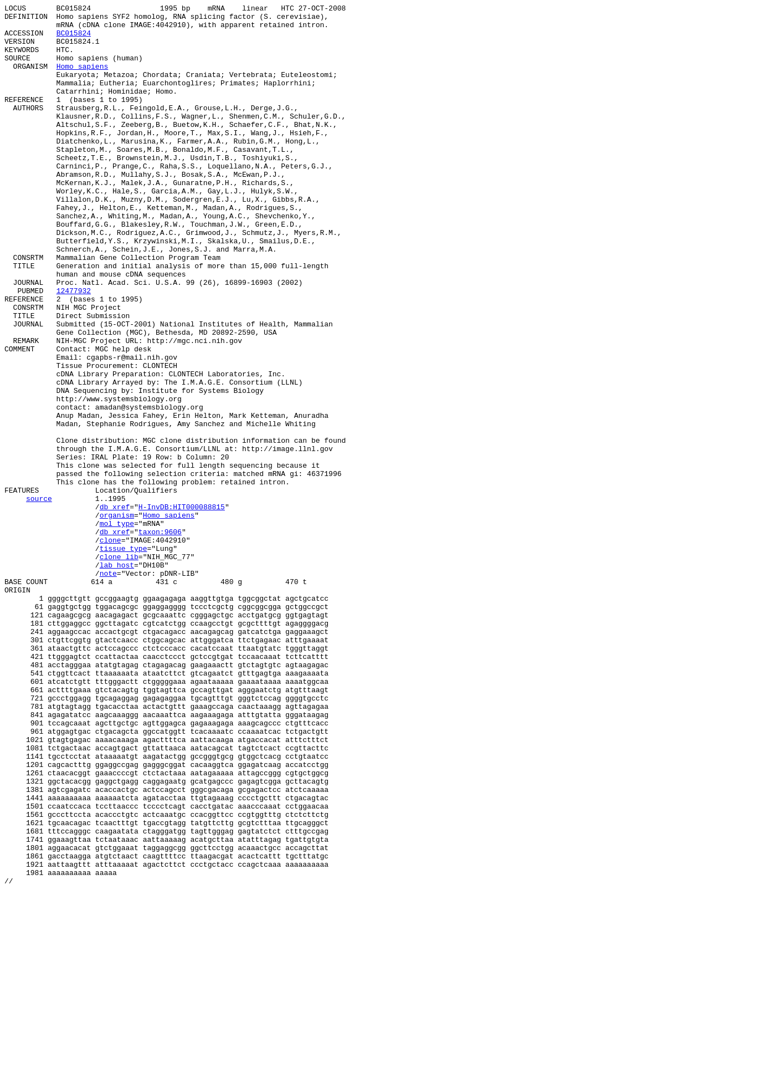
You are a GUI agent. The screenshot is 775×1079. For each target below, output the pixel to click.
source (39, 598)
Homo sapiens (83, 79)
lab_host (117, 678)
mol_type (117, 628)
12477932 (74, 349)
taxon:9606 (160, 638)
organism (117, 618)
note (108, 688)
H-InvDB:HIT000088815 (181, 608)
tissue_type (123, 658)
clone (110, 648)
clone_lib (119, 668)
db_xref (115, 608)
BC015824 (74, 39)
